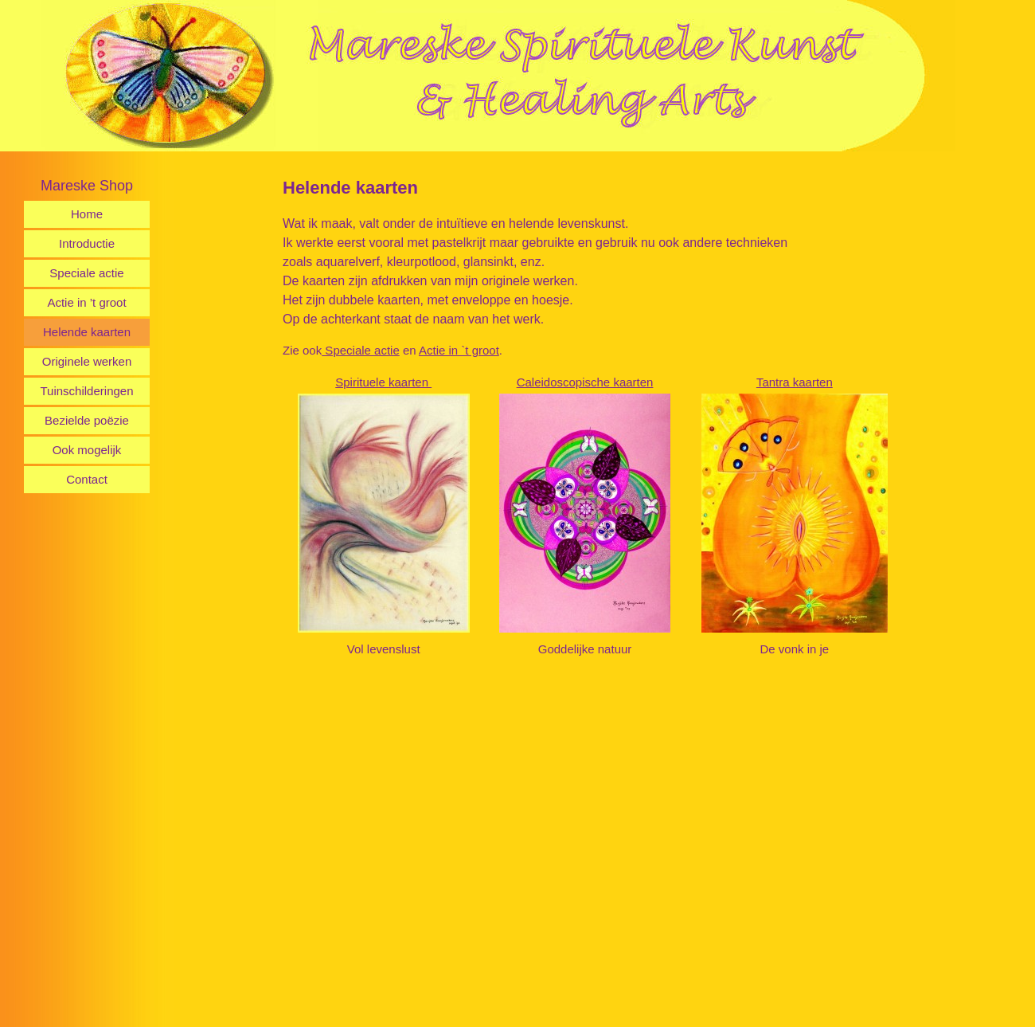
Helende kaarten (87, 332)
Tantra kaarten (794, 382)
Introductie (87, 243)
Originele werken (87, 361)
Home (87, 214)
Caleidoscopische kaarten (585, 382)
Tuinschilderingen (86, 391)
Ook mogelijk (87, 450)
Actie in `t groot (459, 350)
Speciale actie (86, 273)
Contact (86, 479)
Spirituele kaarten (383, 382)
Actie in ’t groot (86, 302)
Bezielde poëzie (87, 420)
